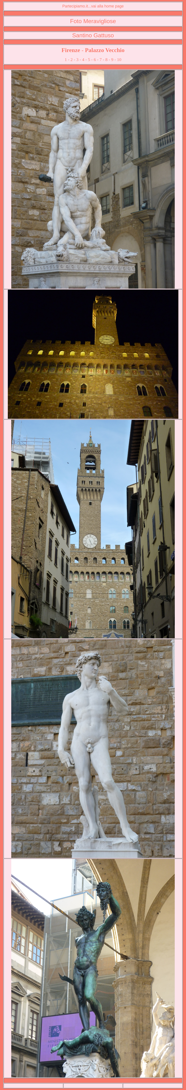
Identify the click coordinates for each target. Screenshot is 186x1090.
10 (119, 59)
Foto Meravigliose (93, 21)
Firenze (71, 50)
